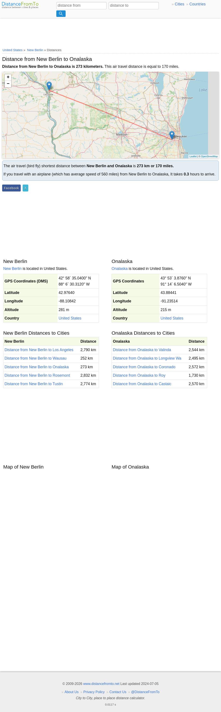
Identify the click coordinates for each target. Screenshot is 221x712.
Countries (197, 4)
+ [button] (8, 77)
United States (70, 318)
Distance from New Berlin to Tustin (34, 384)
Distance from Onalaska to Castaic (142, 384)
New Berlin (12, 268)
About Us (72, 692)
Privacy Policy (94, 692)
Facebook (11, 188)
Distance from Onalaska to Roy (139, 375)
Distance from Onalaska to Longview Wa (147, 358)
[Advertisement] (110, 32)
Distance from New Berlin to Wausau (35, 358)
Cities (179, 4)
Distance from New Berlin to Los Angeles (39, 350)
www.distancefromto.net (101, 684)
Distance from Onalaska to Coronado (144, 367)
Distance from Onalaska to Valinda (142, 350)
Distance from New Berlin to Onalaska (37, 367)
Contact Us (117, 692)
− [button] (8, 84)
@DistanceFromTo (145, 692)
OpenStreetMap (209, 156)
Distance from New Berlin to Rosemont (37, 375)
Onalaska (120, 268)
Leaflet (193, 156)
